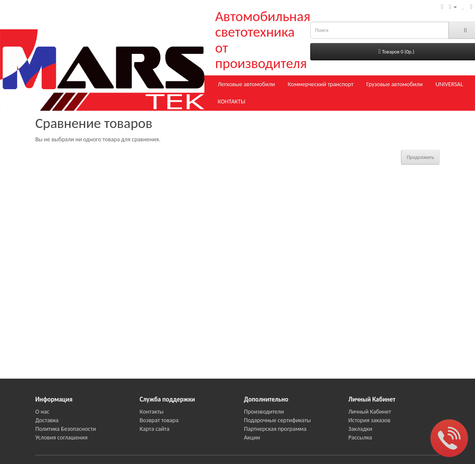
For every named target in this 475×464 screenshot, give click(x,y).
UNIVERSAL (449, 84)
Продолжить (420, 157)
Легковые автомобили (246, 84)
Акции (252, 437)
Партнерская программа (275, 429)
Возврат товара (159, 420)
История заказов (370, 420)
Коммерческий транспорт (321, 84)
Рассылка (360, 437)
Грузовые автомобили (394, 84)
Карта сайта (155, 429)
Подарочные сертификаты (277, 420)
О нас (42, 411)
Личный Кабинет (370, 411)
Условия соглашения (61, 437)
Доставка (47, 420)
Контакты (152, 411)
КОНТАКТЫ (231, 101)
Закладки (361, 429)
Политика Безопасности (65, 429)
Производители (264, 411)
